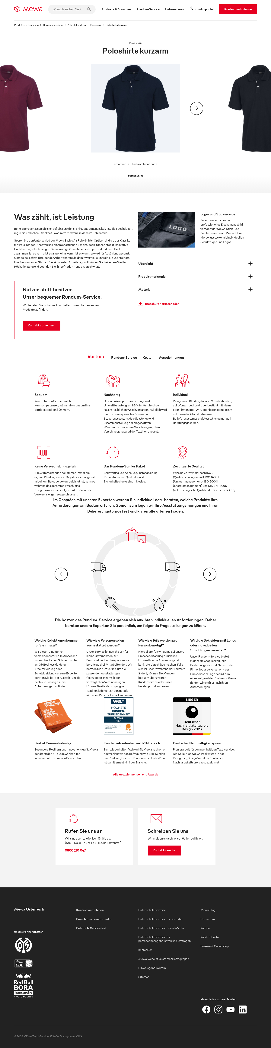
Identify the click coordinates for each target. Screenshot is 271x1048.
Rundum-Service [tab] (124, 357)
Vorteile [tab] (96, 356)
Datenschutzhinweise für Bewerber (160, 919)
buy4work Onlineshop (214, 946)
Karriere (205, 928)
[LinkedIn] (243, 1009)
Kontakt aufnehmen (238, 9)
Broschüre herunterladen (157, 303)
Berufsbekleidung (53, 24)
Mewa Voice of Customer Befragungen (163, 959)
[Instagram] (218, 1009)
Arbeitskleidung (77, 24)
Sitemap (143, 977)
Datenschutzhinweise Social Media (161, 928)
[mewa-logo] (28, 9)
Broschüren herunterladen (94, 919)
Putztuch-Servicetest (91, 928)
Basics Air (95, 24)
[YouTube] (231, 1009)
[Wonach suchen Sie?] (72, 9)
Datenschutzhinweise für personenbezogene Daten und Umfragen (164, 939)
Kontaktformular (164, 850)
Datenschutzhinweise (152, 910)
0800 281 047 (75, 850)
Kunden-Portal (209, 937)
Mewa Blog (207, 910)
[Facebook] (206, 1009)
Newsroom (207, 919)
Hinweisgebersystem (152, 968)
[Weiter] (196, 108)
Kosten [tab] (148, 357)
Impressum (145, 950)
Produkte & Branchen (26, 24)
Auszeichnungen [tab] (171, 357)
